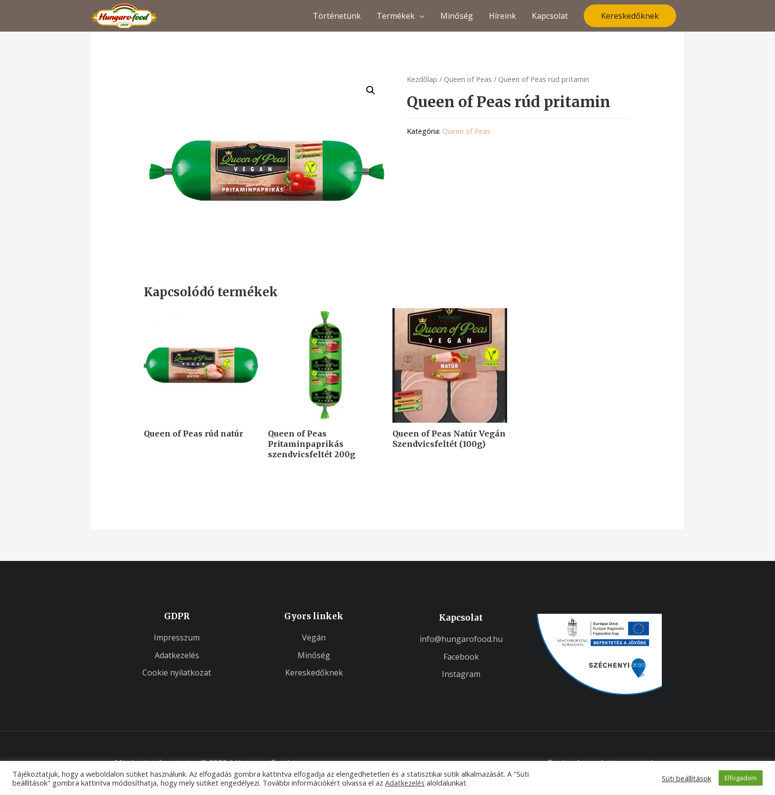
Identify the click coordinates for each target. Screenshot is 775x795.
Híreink (502, 15)
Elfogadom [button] (741, 777)
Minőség (456, 15)
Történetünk (337, 15)
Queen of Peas (468, 79)
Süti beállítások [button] (686, 778)
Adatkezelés (405, 782)
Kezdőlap (422, 79)
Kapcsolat (550, 15)
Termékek (396, 15)
